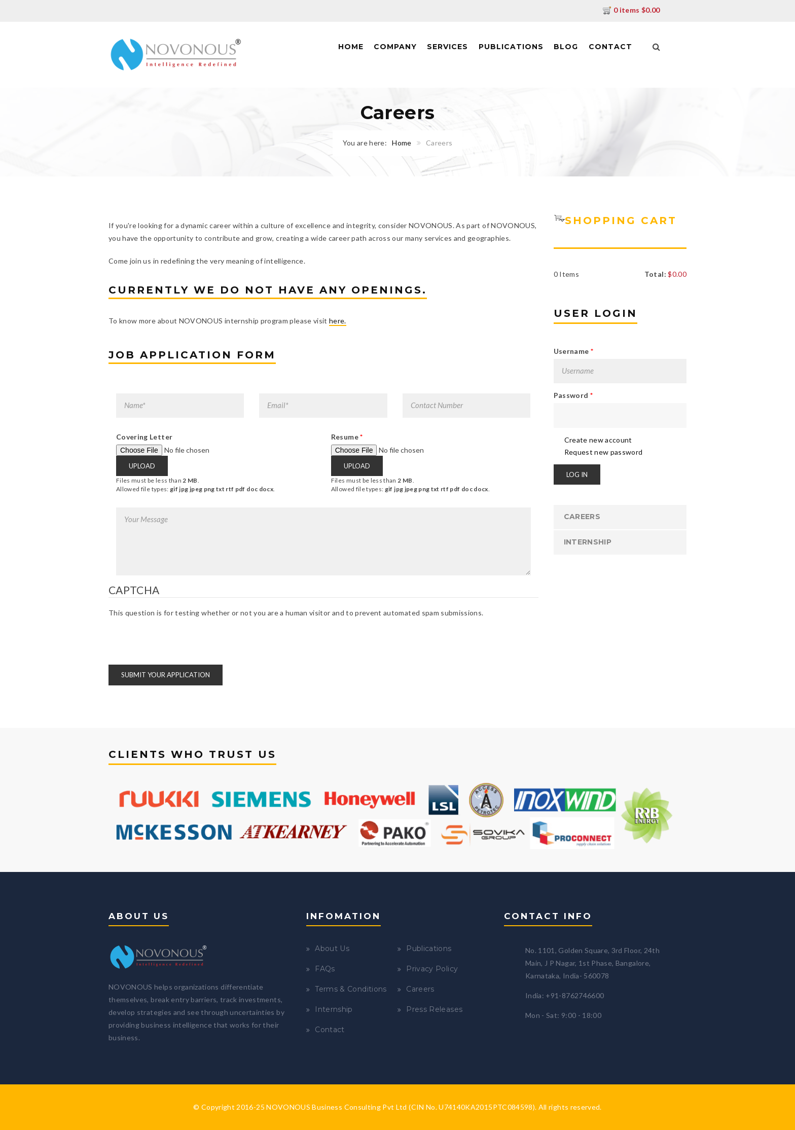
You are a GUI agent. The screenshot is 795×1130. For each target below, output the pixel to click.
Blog (566, 46)
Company (395, 46)
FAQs (325, 968)
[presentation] (186, 638)
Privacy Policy (432, 968)
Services (447, 46)
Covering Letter (144, 436)
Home (351, 46)
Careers (582, 516)
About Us (332, 948)
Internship (588, 541)
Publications (511, 46)
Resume (347, 436)
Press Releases (434, 1009)
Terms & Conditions (350, 989)
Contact (610, 46)
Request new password (603, 452)
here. (337, 320)
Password (573, 395)
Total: (655, 274)
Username (574, 351)
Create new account (598, 439)
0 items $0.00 (631, 10)
